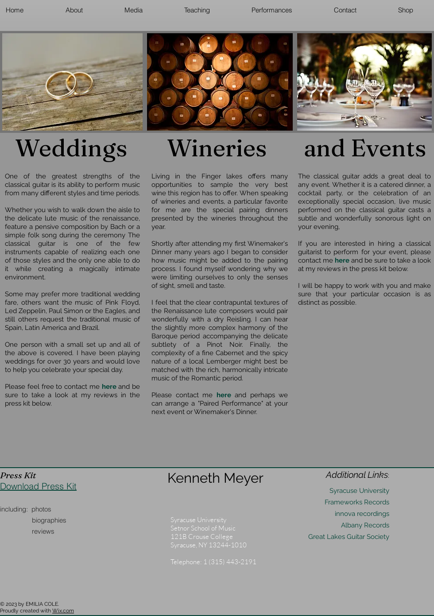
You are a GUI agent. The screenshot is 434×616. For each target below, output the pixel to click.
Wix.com (63, 611)
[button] (74, 10)
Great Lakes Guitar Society (348, 537)
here (342, 260)
